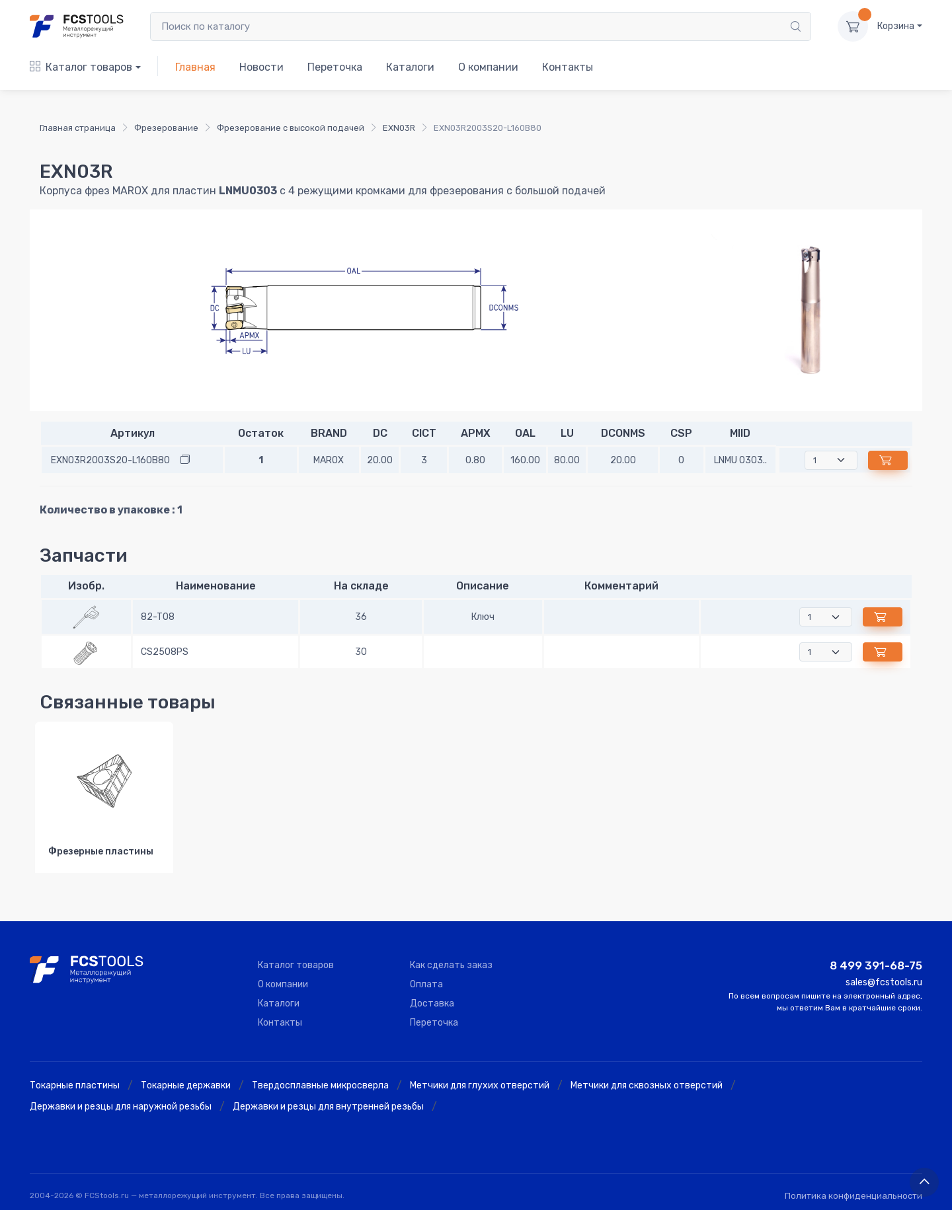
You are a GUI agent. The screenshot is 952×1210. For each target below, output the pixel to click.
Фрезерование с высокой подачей (290, 128)
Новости (261, 67)
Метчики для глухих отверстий (479, 1085)
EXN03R (399, 128)
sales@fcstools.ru (884, 982)
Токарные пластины (75, 1085)
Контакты (567, 67)
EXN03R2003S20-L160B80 (110, 460)
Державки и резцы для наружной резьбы (121, 1106)
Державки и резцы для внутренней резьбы (328, 1106)
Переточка (334, 67)
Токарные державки (186, 1085)
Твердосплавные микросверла (320, 1085)
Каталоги (410, 67)
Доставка (432, 1003)
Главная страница (78, 128)
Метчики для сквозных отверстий (647, 1085)
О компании (488, 67)
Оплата (426, 984)
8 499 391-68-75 (876, 965)
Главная (195, 67)
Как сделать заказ (451, 965)
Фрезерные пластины (100, 851)
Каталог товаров (81, 67)
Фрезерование (166, 128)
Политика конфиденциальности (853, 1196)
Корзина (895, 26)
